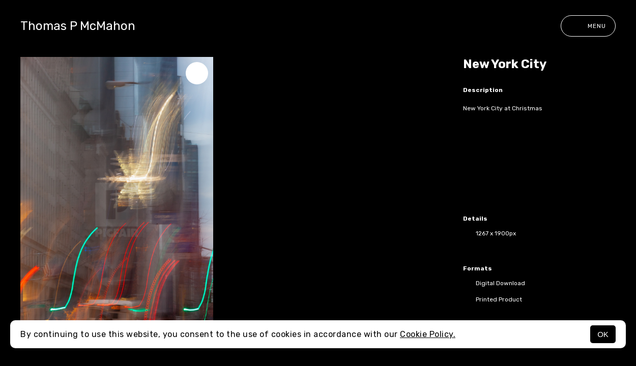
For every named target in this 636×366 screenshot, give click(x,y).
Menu (588, 26)
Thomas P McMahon (77, 26)
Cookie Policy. (427, 334)
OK (603, 334)
